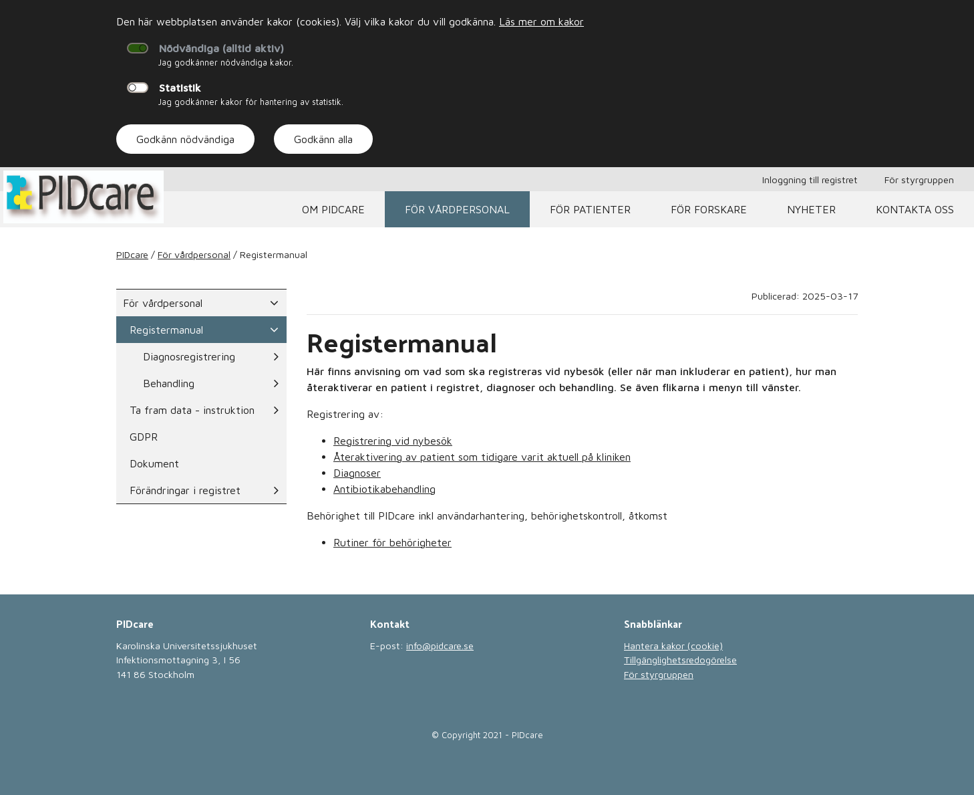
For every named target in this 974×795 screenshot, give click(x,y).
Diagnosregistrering (211, 356)
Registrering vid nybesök (392, 441)
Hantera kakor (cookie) (673, 645)
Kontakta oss (915, 209)
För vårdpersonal (457, 209)
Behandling (211, 383)
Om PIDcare (333, 209)
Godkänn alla (323, 139)
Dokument (154, 463)
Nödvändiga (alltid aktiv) (221, 48)
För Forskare (709, 209)
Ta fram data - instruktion (204, 410)
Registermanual (204, 329)
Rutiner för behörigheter (392, 542)
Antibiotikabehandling (384, 489)
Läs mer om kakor (541, 21)
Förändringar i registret (204, 490)
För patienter (590, 209)
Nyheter (811, 209)
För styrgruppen (919, 179)
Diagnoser (357, 473)
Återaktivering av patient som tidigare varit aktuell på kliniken (482, 457)
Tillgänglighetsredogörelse (680, 659)
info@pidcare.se (440, 645)
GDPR (144, 437)
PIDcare (132, 254)
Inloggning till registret (810, 179)
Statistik (180, 88)
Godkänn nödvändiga (185, 139)
